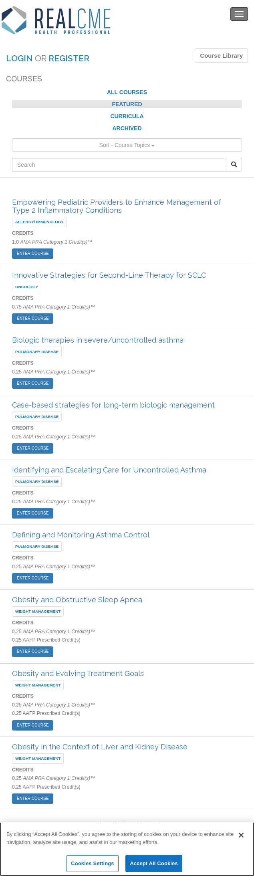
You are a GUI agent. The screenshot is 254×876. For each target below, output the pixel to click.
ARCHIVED (126, 128)
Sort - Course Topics (127, 145)
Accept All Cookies (154, 863)
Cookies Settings (92, 863)
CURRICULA (126, 116)
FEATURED (127, 104)
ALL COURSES (127, 92)
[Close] (241, 835)
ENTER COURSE (32, 253)
